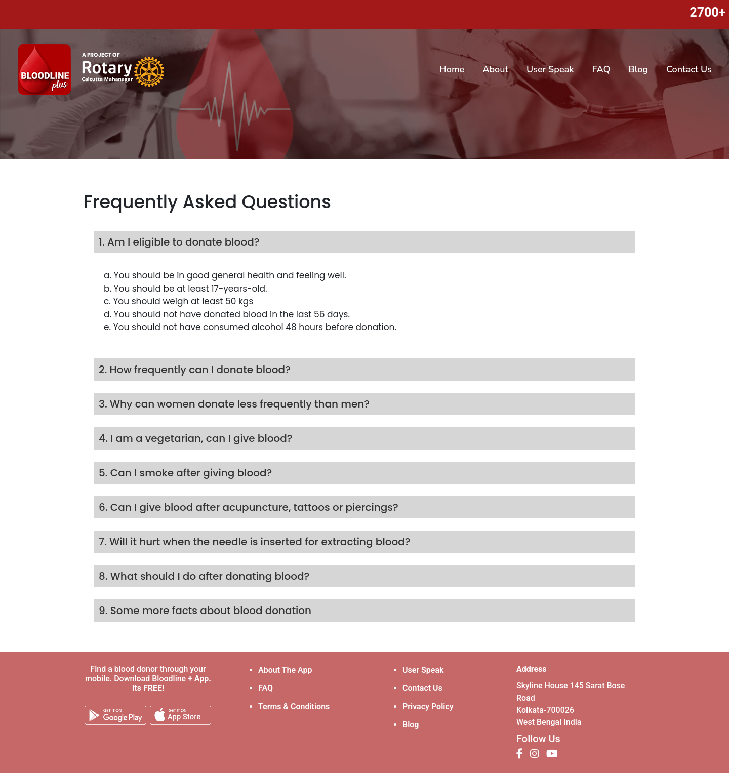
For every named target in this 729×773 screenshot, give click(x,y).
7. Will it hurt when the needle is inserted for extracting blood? (255, 542)
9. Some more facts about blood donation (205, 610)
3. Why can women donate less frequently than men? (234, 404)
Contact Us (689, 69)
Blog (638, 69)
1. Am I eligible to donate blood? (179, 242)
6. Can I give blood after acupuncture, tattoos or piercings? (248, 507)
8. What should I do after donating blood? (204, 576)
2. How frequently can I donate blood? (195, 369)
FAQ (601, 69)
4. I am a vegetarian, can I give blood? (196, 438)
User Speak (550, 69)
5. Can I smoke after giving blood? (185, 473)
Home (453, 68)
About (495, 69)
